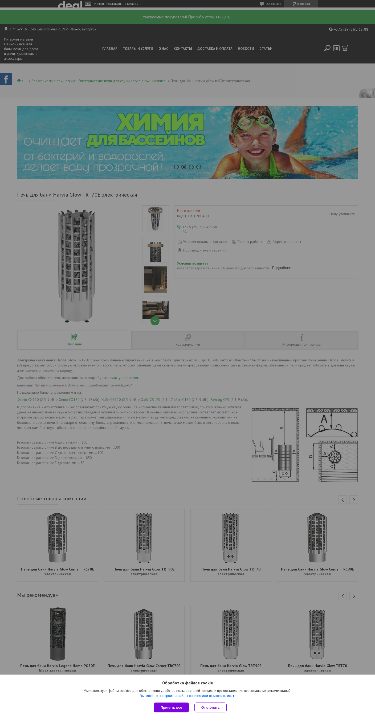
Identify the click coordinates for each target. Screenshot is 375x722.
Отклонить (210, 707)
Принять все (171, 707)
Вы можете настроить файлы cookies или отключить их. (186, 696)
